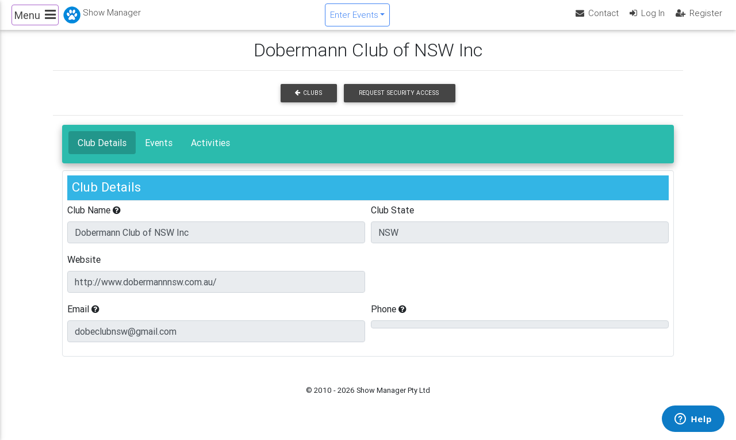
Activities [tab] (210, 152)
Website (84, 268)
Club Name (94, 219)
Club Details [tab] (102, 152)
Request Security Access (399, 102)
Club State (392, 219)
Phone (389, 318)
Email (83, 318)
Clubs (308, 102)
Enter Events (354, 19)
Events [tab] (158, 152)
